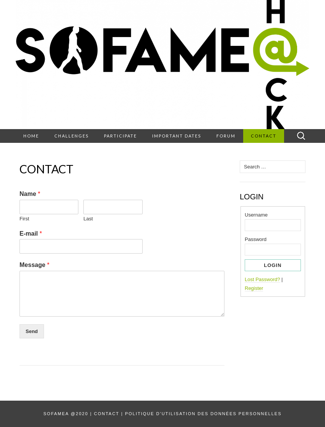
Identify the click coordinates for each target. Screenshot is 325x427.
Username (256, 215)
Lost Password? (262, 279)
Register (254, 288)
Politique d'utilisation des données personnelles (203, 413)
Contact (263, 135)
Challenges (71, 135)
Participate (120, 135)
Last (88, 219)
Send (32, 331)
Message (34, 265)
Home (31, 135)
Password (255, 239)
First (24, 219)
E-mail (31, 233)
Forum (226, 135)
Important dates (176, 135)
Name (30, 194)
